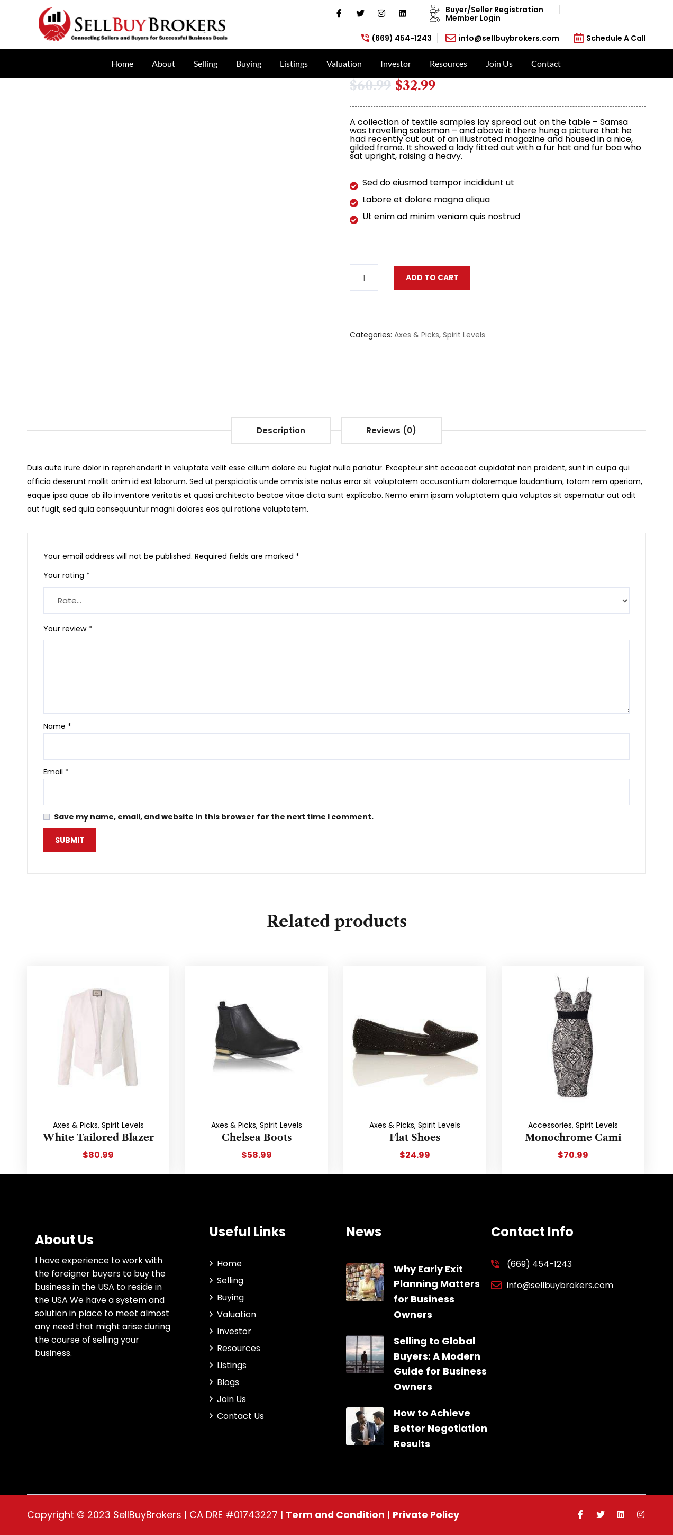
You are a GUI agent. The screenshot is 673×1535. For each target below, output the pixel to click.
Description (280, 430)
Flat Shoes (414, 1138)
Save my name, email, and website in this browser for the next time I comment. (214, 816)
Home (122, 63)
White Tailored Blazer (98, 1138)
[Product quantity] (364, 277)
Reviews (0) (393, 430)
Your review (67, 628)
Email (56, 771)
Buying (248, 63)
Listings (294, 63)
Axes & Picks (416, 334)
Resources (448, 63)
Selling (205, 63)
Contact (546, 63)
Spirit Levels (464, 334)
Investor (395, 63)
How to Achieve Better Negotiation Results (440, 1428)
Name (57, 726)
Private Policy (428, 1514)
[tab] (280, 430)
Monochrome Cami (573, 1138)
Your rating (66, 575)
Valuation (344, 63)
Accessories (550, 1125)
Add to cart (432, 277)
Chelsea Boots (257, 1138)
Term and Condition (336, 1514)
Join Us (499, 63)
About (163, 63)
